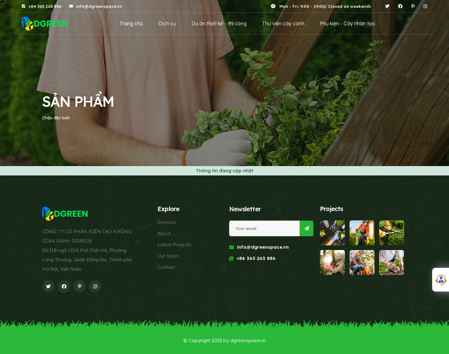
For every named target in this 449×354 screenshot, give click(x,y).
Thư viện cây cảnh (283, 23)
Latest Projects (174, 245)
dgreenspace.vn (248, 340)
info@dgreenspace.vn (99, 6)
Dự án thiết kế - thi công (219, 23)
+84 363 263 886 (44, 6)
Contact (166, 267)
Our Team (168, 256)
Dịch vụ (167, 23)
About (164, 234)
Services (166, 222)
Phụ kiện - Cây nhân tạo (347, 23)
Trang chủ (131, 23)
